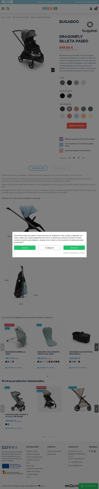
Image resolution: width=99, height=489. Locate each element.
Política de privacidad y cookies (74, 253)
